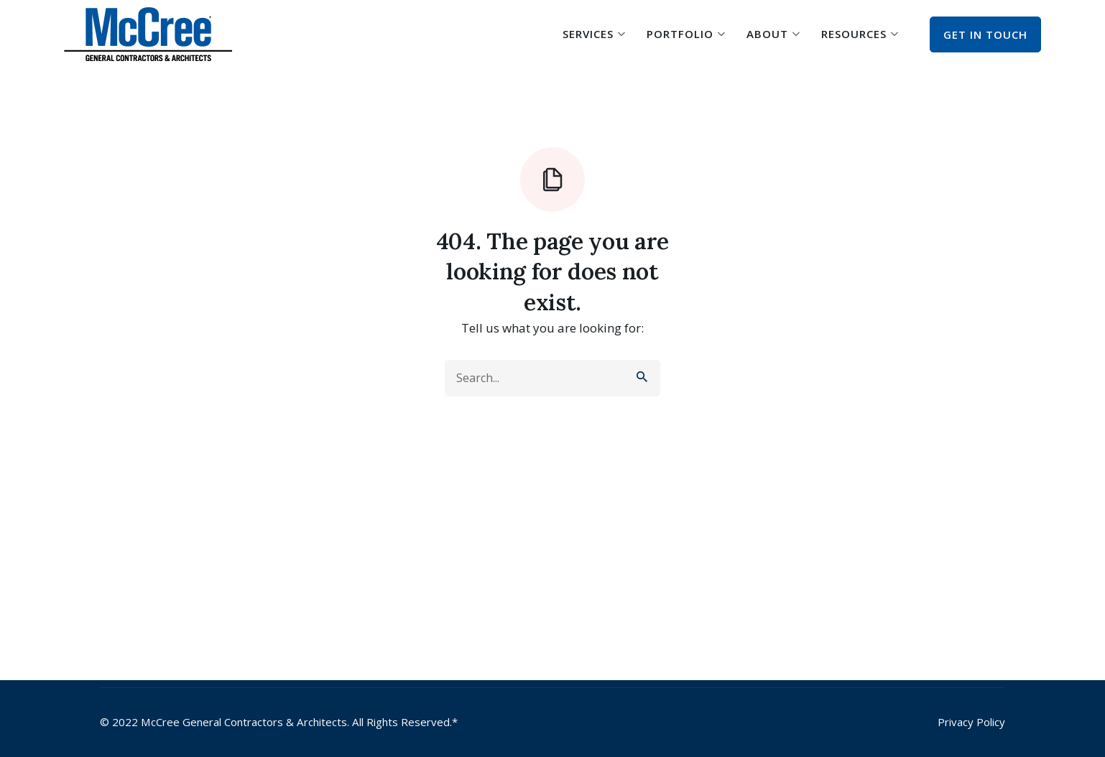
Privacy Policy (971, 722)
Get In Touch (985, 34)
